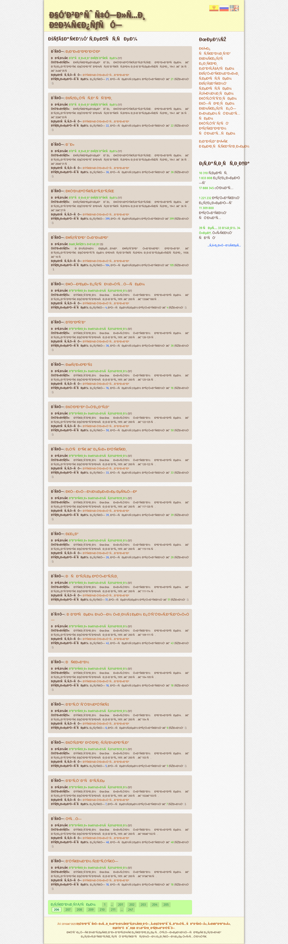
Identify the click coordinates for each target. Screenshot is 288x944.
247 (130, 909)
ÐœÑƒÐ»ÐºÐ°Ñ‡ (79, 365)
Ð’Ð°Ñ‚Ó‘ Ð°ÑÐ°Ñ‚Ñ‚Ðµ (85, 781)
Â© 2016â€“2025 (66, 924)
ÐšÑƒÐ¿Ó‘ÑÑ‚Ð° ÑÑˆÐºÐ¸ (89, 98)
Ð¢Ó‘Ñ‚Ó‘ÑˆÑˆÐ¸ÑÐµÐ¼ (218, 98)
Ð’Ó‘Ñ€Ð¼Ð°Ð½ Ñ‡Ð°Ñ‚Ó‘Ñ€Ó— (92, 861)
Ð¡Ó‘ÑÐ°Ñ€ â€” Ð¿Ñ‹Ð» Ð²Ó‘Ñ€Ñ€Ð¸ (96, 449)
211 (113, 909)
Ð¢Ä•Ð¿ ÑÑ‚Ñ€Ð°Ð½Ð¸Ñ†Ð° (215, 51)
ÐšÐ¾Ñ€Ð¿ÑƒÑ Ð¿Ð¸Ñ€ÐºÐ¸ (212, 61)
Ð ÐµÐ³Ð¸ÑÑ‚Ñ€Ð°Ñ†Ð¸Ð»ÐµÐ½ (224, 146)
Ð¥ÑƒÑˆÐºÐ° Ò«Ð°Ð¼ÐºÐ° (87, 238)
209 (90, 909)
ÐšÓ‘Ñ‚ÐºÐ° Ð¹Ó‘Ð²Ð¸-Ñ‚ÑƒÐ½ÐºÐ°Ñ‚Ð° (97, 743)
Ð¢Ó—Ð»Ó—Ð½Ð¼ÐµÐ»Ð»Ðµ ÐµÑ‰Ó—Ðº (101, 492)
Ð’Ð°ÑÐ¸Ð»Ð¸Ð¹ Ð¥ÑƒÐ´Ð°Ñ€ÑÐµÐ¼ (93, 58)
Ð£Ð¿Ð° (72, 534)
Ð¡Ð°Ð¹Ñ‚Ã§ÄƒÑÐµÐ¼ (216, 68)
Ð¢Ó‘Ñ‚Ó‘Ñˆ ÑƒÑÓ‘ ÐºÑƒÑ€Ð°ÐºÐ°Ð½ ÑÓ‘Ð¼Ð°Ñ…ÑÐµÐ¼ (217, 128)
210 (102, 909)
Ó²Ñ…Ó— (74, 819)
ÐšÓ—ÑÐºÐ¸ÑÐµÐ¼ (216, 103)
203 (143, 904)
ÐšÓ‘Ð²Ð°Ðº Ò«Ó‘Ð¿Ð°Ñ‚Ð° (87, 407)
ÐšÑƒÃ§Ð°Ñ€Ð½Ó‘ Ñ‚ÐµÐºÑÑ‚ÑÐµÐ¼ (215, 86)
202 (131, 904)
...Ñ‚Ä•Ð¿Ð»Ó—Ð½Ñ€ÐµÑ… (224, 245)
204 (154, 904)
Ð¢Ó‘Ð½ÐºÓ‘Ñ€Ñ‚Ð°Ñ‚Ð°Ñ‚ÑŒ (90, 191)
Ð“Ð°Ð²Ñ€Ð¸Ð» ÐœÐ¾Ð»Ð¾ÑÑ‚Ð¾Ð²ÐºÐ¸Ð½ (98, 291)
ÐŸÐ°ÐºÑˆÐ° (76, 322)
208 (79, 909)
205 (166, 904)
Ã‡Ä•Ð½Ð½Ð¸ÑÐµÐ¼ (216, 93)
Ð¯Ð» (70, 145)
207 (68, 909)
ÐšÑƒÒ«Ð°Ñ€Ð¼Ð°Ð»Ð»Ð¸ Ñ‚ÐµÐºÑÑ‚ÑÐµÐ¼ (219, 76)
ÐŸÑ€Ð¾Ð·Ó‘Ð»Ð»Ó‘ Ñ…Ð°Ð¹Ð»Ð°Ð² (106, 75)
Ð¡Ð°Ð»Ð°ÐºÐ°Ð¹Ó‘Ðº (83, 52)
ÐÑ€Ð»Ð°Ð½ (77, 662)
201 (120, 904)
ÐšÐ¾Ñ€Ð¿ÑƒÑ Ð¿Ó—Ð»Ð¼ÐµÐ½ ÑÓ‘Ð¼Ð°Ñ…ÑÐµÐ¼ (219, 113)
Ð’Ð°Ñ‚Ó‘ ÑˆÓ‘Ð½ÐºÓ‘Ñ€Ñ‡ (87, 704)
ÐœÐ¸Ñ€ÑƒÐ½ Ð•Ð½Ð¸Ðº (84, 244)
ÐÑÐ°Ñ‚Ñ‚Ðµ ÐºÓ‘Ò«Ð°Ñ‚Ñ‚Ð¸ (92, 576)
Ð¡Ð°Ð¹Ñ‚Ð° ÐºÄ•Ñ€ (213, 141)
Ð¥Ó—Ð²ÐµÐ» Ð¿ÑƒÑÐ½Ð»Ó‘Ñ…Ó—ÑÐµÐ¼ (105, 284)
